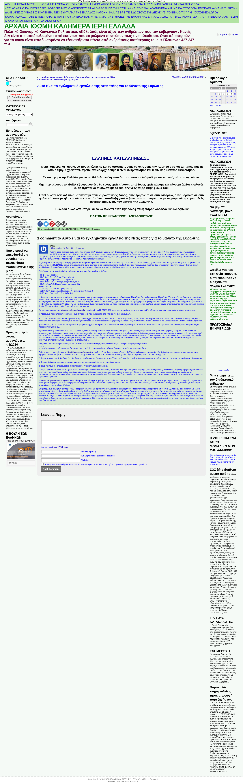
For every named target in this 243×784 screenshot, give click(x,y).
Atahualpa (134, 781)
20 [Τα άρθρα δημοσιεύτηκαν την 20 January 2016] (220, 100)
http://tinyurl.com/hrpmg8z (72, 310)
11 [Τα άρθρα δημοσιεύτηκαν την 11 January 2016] (212, 97)
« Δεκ (212, 105)
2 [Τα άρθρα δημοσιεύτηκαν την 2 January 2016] (231, 91)
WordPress (122, 781)
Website (84, 464)
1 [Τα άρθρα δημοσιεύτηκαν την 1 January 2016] (227, 91)
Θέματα (223, 34)
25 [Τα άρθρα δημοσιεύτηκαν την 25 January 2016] (212, 103)
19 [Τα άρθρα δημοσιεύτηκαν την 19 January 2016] (216, 100)
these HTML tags (60, 451)
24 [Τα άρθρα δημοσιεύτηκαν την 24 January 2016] (235, 100)
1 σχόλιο (96, 229)
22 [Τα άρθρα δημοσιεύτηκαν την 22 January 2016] (227, 100)
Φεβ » (218, 105)
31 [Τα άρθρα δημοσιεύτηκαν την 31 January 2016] (235, 103)
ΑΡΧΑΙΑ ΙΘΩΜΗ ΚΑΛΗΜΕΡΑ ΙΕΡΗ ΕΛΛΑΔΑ (69, 26)
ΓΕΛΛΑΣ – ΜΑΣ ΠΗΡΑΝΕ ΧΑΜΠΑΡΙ (188, 77)
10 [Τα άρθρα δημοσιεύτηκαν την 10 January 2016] (235, 94)
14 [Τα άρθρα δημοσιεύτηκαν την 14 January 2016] (223, 97)
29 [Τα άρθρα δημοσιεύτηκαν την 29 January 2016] (227, 103)
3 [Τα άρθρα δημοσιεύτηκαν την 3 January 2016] (235, 91)
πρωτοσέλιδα (223, 370)
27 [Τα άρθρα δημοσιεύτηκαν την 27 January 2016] (220, 103)
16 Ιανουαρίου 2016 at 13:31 (62, 248)
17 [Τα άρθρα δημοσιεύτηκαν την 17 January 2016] (235, 97)
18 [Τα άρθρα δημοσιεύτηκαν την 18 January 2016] (212, 100)
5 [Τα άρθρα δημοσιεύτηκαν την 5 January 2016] (215, 94)
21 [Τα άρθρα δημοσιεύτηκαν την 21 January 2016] (223, 100)
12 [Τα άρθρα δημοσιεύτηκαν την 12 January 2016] (216, 97)
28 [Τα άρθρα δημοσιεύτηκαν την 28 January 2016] (223, 103)
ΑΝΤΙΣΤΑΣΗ (85, 229)
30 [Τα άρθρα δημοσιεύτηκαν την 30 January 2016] (231, 103)
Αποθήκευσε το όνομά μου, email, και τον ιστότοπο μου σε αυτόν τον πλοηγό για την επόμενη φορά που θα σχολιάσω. (96, 469)
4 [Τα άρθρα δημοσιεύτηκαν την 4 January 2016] (211, 94)
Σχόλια (235, 34)
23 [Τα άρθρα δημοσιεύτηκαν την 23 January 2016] (231, 100)
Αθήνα (8, 81)
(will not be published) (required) (98, 460)
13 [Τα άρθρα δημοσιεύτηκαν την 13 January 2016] (220, 97)
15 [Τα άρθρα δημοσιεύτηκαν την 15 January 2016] (227, 97)
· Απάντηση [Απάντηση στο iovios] (80, 248)
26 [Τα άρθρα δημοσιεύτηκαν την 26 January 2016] (216, 103)
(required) (88, 456)
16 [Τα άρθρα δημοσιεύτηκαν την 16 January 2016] (231, 97)
